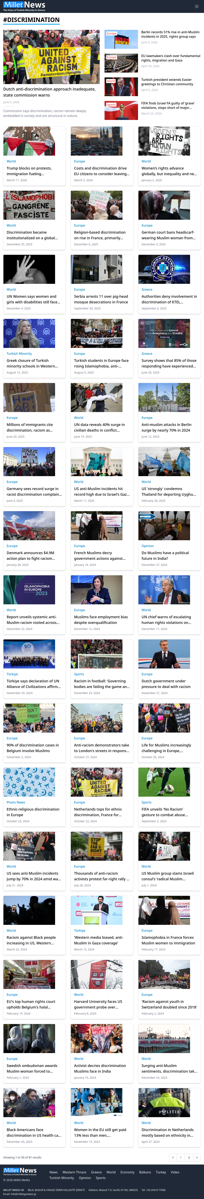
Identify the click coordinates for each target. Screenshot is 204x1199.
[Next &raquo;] (197, 1157)
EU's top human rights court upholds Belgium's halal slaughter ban (31, 1004)
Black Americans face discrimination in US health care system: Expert (34, 1132)
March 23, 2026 (151, 113)
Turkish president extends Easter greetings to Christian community (167, 81)
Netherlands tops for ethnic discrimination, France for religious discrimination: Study (100, 812)
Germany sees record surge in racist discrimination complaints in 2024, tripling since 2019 (34, 491)
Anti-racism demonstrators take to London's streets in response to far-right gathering (101, 748)
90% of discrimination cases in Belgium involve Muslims (33, 748)
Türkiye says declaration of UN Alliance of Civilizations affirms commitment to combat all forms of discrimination (33, 684)
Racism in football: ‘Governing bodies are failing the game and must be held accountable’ (101, 684)
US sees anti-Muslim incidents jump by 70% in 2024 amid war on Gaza (33, 876)
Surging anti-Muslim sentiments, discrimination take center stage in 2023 (169, 1068)
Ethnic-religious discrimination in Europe (33, 812)
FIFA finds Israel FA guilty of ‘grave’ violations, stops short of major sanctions (168, 105)
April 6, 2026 (149, 90)
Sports (79, 674)
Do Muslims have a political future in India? (165, 555)
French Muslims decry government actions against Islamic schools (98, 555)
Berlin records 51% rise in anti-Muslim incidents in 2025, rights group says (170, 34)
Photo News (16, 802)
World (11, 161)
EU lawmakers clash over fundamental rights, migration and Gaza (170, 58)
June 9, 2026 (149, 42)
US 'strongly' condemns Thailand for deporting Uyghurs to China (169, 491)
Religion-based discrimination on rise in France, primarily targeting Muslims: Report (100, 235)
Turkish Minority (19, 353)
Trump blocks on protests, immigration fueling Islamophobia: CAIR (29, 171)
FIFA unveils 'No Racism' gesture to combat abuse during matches (163, 812)
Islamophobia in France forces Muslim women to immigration (168, 940)
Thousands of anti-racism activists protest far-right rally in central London (102, 876)
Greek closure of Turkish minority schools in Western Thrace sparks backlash (31, 363)
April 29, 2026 (150, 66)
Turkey (161, 1172)
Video (175, 1172)
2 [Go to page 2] (189, 1157)
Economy (127, 1172)
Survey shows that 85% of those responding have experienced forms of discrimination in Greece (169, 363)
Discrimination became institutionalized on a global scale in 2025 (31, 235)
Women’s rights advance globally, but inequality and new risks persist (169, 171)
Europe (79, 161)
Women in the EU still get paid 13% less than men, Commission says (100, 1132)
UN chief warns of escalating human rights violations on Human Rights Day (166, 619)
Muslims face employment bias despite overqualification (101, 619)
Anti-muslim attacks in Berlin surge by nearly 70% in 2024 (166, 427)
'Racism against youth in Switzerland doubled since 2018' (169, 1004)
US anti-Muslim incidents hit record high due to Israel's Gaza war (101, 491)
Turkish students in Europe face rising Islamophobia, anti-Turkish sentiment (101, 363)
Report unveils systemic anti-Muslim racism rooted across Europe (31, 619)
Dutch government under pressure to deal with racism (166, 684)
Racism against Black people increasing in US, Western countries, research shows (31, 940)
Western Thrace (74, 1172)
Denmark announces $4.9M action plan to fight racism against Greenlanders (30, 555)
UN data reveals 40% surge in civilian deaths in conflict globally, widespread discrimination (99, 427)
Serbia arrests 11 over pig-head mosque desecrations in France (101, 299)
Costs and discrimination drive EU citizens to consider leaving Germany (100, 171)
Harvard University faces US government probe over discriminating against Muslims (101, 1004)
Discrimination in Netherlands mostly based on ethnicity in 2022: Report (168, 1132)
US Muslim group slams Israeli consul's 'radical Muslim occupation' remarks (168, 876)
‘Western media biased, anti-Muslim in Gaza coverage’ (98, 940)
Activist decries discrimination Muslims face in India (100, 1068)
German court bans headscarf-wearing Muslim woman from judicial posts (168, 235)
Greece (147, 289)
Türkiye (12, 674)
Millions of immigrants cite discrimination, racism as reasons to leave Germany (30, 427)
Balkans (145, 1172)
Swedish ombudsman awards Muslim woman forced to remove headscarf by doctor (32, 1068)
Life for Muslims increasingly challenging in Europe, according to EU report (166, 748)
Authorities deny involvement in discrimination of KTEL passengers (169, 299)
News (53, 1172)
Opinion (148, 546)
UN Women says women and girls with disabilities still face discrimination (32, 299)
